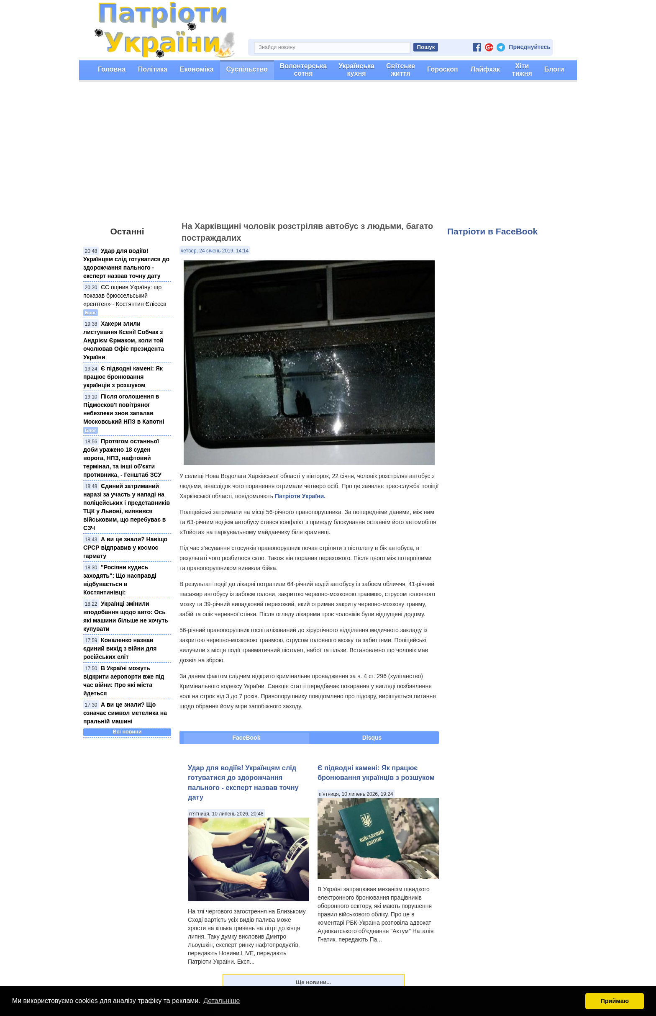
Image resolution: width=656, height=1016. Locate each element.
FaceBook (247, 737)
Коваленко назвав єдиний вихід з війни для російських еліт (119, 648)
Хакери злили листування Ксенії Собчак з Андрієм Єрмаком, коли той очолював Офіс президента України (123, 340)
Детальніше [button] (221, 1000)
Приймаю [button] (614, 1001)
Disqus (372, 737)
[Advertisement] (328, 155)
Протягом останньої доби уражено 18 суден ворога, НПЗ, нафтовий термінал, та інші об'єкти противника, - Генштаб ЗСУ (122, 458)
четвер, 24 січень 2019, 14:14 (215, 251)
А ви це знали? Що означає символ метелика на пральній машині (125, 713)
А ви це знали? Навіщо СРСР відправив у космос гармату (125, 547)
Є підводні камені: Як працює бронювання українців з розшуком (123, 376)
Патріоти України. (300, 496)
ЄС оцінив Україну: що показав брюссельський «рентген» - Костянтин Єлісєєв (125, 295)
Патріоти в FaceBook (492, 231)
